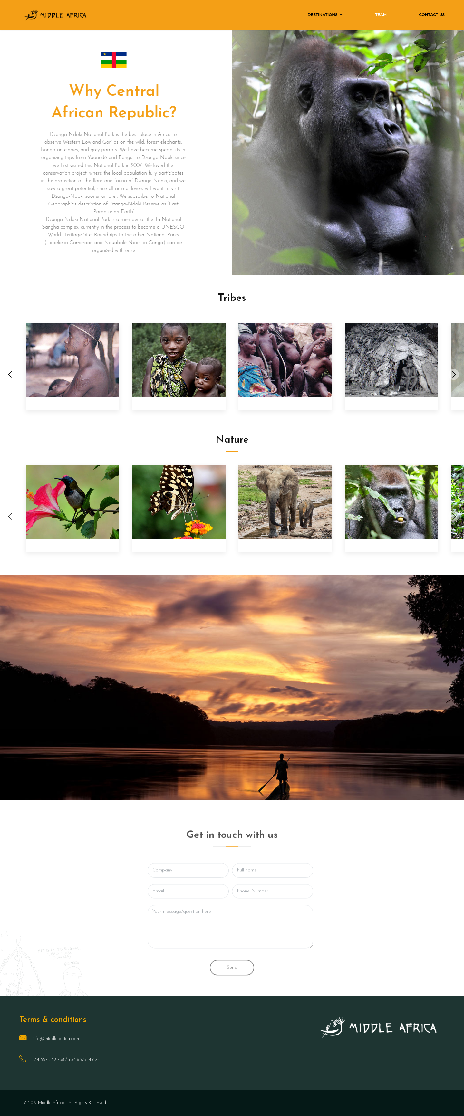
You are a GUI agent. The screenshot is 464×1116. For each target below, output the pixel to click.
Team (381, 14)
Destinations (322, 14)
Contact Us (432, 14)
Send (232, 979)
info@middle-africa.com (56, 1038)
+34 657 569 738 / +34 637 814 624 (66, 1059)
